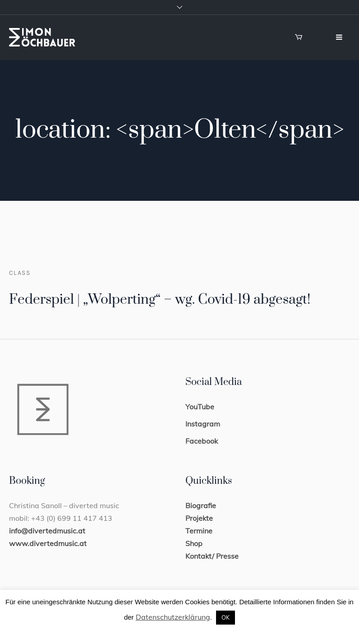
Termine (198, 530)
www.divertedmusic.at (48, 543)
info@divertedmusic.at (47, 530)
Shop (194, 543)
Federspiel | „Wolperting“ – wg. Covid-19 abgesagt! (159, 299)
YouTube (199, 406)
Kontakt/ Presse (212, 556)
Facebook (201, 440)
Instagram (202, 423)
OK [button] (225, 617)
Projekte (199, 518)
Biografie (200, 505)
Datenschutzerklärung (173, 616)
